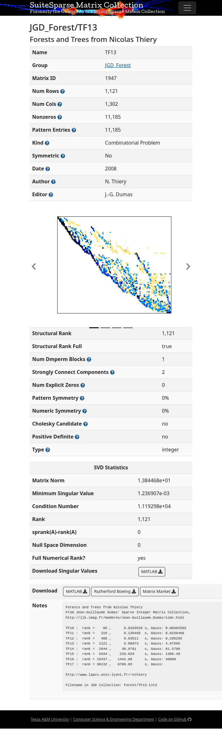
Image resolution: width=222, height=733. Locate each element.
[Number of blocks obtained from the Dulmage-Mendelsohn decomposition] (89, 359)
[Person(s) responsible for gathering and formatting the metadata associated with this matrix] (51, 195)
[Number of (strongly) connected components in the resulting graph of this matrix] (112, 372)
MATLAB (151, 571)
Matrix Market (159, 591)
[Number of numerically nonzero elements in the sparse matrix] (59, 117)
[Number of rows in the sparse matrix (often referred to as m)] (62, 91)
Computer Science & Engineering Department (113, 719)
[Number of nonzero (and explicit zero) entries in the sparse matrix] (74, 130)
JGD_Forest (118, 65)
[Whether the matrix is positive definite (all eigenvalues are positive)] (77, 437)
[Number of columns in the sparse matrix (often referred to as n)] (59, 104)
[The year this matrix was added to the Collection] (47, 169)
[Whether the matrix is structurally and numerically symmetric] (63, 156)
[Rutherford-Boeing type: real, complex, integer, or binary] (47, 450)
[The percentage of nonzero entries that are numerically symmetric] (84, 411)
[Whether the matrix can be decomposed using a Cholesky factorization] (85, 424)
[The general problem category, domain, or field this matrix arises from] (47, 143)
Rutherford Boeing (115, 591)
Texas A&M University (50, 719)
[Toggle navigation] (187, 8)
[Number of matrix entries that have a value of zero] (82, 385)
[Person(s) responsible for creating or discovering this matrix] (53, 182)
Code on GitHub (174, 719)
